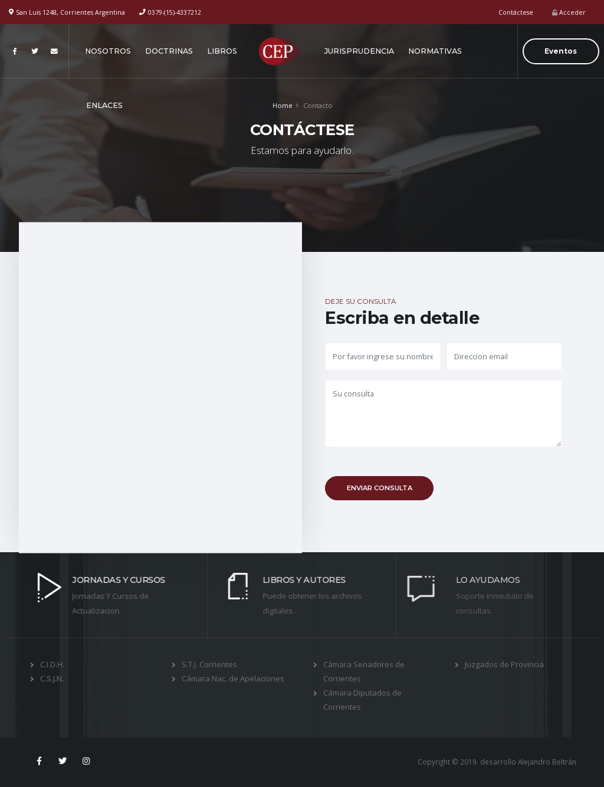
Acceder (569, 12)
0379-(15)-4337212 (174, 12)
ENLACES (104, 105)
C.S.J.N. (52, 678)
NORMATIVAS (435, 51)
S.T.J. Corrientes (209, 664)
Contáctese (515, 12)
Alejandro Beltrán (547, 761)
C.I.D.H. (52, 664)
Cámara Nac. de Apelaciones (233, 678)
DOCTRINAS (169, 51)
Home (283, 105)
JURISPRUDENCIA (359, 51)
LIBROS (222, 51)
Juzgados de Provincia (504, 664)
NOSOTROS (108, 51)
